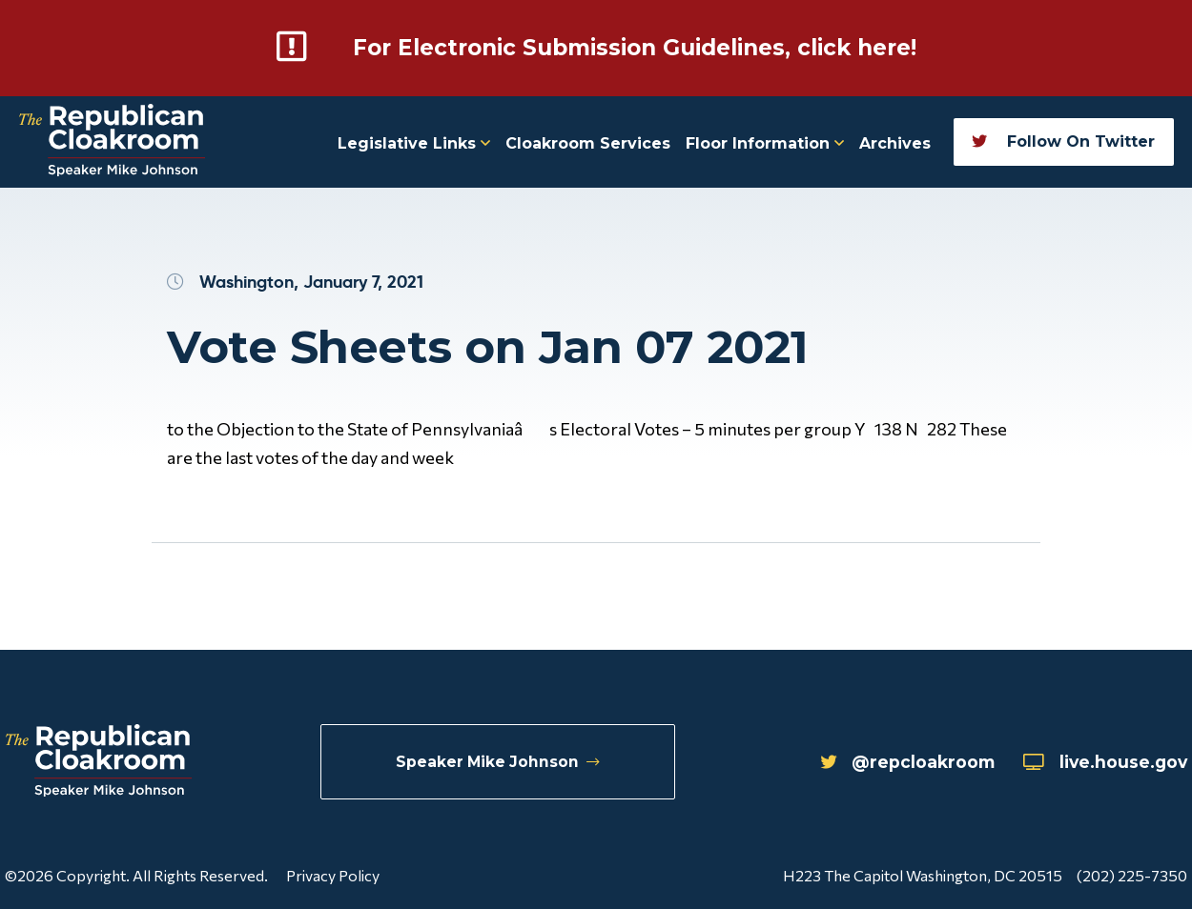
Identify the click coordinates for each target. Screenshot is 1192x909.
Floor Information (765, 142)
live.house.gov (1102, 762)
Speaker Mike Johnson (498, 762)
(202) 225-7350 (1132, 874)
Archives (895, 142)
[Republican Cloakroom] (112, 141)
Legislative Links (414, 142)
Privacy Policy (333, 874)
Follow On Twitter (1063, 140)
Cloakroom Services (587, 142)
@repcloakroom (897, 762)
